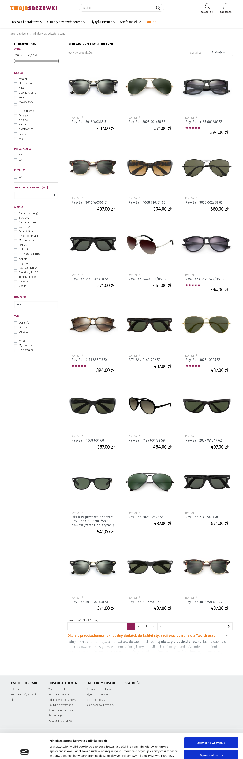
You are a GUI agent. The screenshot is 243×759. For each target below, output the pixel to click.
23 (161, 626)
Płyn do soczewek (97, 694)
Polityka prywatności (60, 705)
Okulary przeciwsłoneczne (64, 22)
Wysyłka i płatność (59, 689)
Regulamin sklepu (59, 694)
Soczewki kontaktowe (24, 22)
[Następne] (228, 626)
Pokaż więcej (227, 636)
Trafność (218, 52)
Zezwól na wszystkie (211, 719)
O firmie (15, 689)
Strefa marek (128, 22)
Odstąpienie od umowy (62, 700)
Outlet (151, 22)
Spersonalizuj (211, 731)
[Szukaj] (121, 8)
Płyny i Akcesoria (101, 22)
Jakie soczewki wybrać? (100, 705)
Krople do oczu (95, 700)
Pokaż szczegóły (61, 751)
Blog (13, 700)
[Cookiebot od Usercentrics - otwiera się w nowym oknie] (24, 751)
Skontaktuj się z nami (23, 694)
